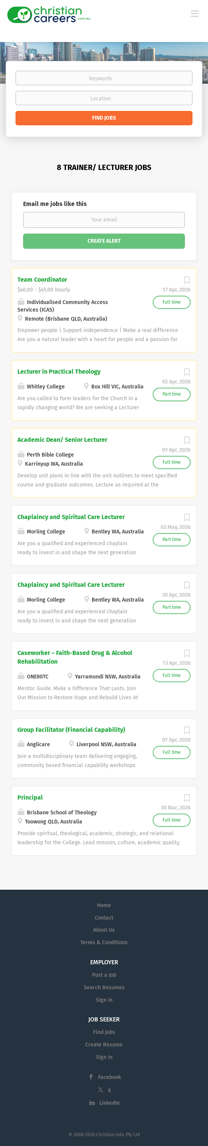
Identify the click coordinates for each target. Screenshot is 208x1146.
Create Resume (104, 1045)
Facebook (109, 1077)
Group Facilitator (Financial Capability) (71, 729)
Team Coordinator (42, 279)
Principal (30, 797)
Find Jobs (104, 118)
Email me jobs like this (55, 203)
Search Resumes (104, 987)
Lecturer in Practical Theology (58, 371)
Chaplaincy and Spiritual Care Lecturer (71, 517)
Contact (104, 918)
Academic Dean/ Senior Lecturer (62, 439)
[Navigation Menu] (195, 13)
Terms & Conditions (104, 942)
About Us (104, 930)
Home (104, 905)
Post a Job (104, 975)
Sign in (104, 1000)
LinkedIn (109, 1103)
